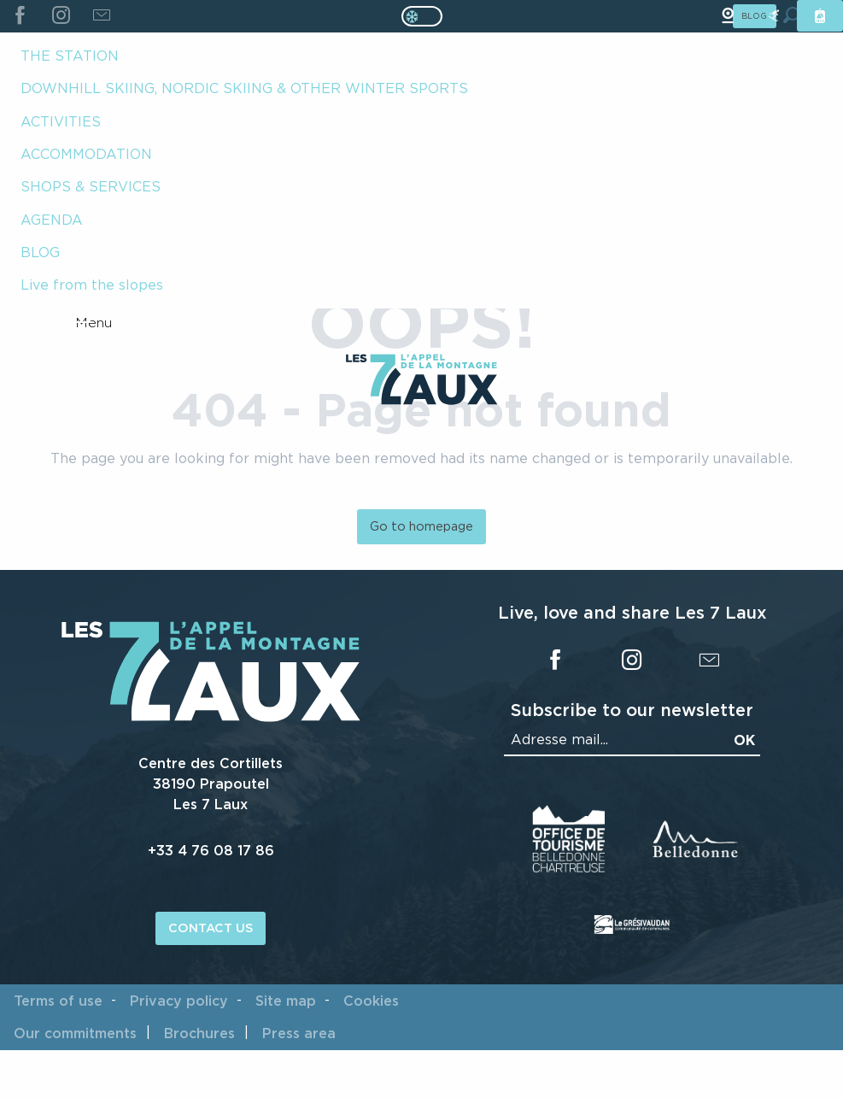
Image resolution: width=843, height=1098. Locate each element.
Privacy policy (179, 1000)
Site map (285, 1000)
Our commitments (75, 1033)
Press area (299, 1033)
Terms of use (58, 1000)
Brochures (199, 1033)
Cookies (371, 1000)
